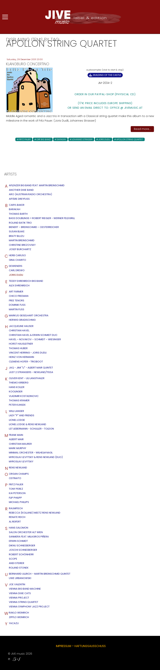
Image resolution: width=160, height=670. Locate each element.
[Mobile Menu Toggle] (5, 17)
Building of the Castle (107, 75)
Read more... (142, 129)
